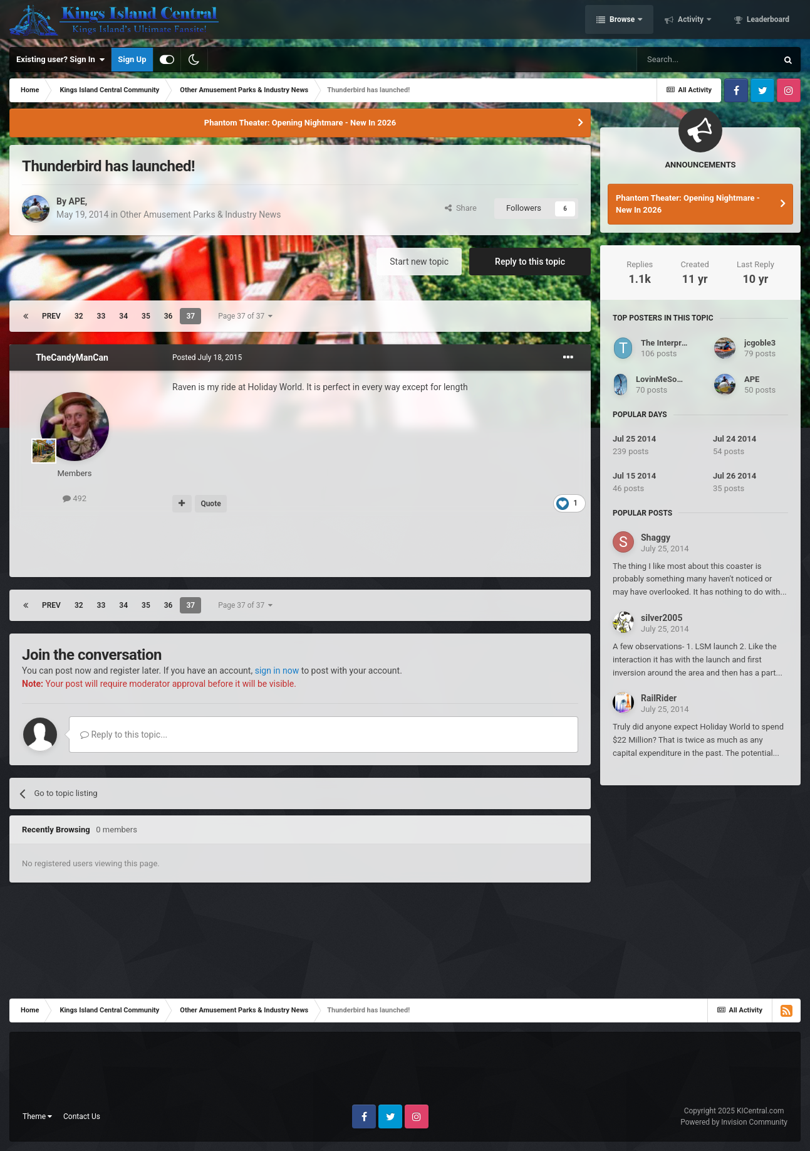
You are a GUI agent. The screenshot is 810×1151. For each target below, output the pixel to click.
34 (123, 316)
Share (461, 208)
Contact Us (81, 1116)
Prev (51, 316)
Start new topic (419, 262)
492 (74, 498)
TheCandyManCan (72, 358)
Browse (622, 20)
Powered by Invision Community (733, 1122)
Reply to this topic (530, 262)
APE (76, 201)
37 (190, 316)
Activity (690, 20)
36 (168, 316)
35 (146, 316)
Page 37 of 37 (245, 316)
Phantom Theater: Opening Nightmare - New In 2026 (300, 122)
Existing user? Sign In (60, 60)
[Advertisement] (300, 545)
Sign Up (132, 59)
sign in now (277, 671)
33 (101, 316)
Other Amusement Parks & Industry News (200, 215)
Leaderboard (767, 20)
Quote (210, 503)
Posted (207, 357)
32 (79, 316)
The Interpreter (668, 342)
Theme (37, 1116)
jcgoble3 (760, 342)
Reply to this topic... (123, 734)
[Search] (706, 60)
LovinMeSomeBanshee (678, 379)
